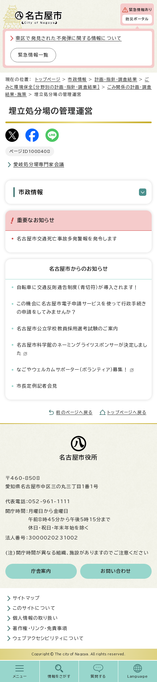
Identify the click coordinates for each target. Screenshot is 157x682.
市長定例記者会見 (37, 386)
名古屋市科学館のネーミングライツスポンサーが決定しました (82, 349)
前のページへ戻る (74, 412)
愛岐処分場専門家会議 (38, 164)
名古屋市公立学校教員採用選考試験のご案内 (67, 328)
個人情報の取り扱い (35, 618)
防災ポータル (137, 19)
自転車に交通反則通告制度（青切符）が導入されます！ (77, 287)
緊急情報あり (140, 9)
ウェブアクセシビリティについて (48, 638)
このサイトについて (34, 608)
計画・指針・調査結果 (116, 79)
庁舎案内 (41, 571)
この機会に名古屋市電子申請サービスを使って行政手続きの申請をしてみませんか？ (82, 307)
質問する (98, 676)
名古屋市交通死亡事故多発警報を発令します (67, 238)
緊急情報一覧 (33, 55)
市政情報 (77, 79)
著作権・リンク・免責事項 (40, 628)
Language (137, 676)
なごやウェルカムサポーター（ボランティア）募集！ (75, 369)
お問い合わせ (116, 571)
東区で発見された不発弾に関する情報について (69, 38)
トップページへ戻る (126, 412)
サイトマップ (26, 598)
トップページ (47, 79)
